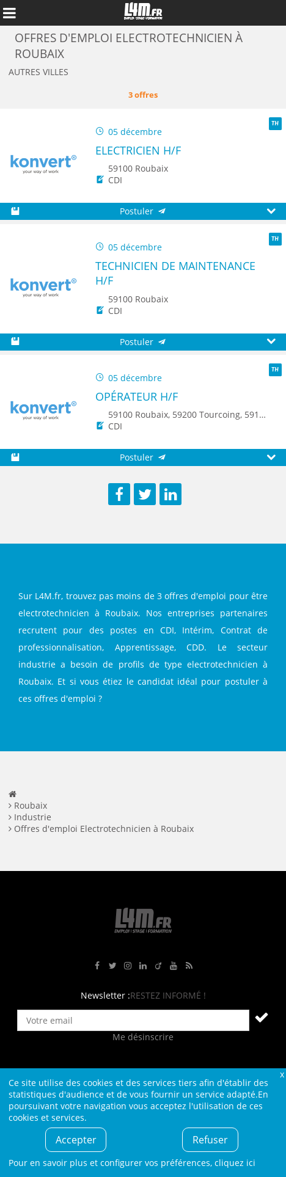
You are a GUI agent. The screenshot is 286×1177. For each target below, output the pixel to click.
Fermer (281, 1074)
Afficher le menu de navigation (9, 13)
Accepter (76, 1139)
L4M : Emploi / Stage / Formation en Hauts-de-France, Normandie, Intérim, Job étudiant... (143, 13)
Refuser (210, 1139)
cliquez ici (235, 1162)
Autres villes (38, 72)
